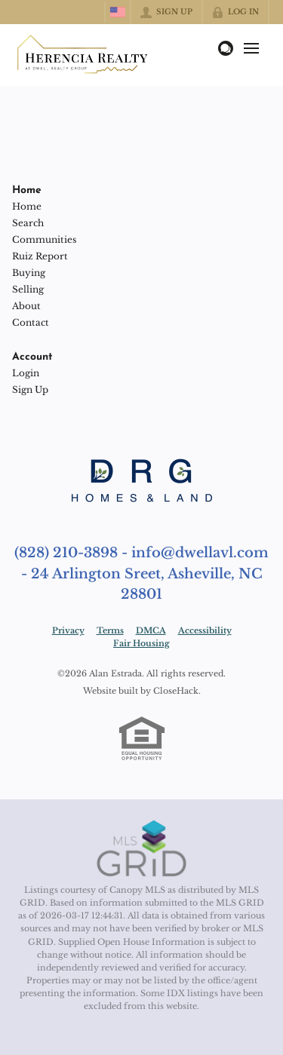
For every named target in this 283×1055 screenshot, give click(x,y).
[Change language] (117, 12)
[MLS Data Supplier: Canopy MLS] (141, 849)
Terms (110, 630)
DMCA (151, 630)
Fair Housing (141, 643)
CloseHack (175, 690)
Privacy (68, 630)
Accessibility (205, 630)
